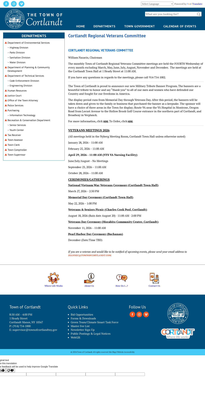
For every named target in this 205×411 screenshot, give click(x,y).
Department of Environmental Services (29, 42)
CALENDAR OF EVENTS (179, 26)
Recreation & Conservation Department (29, 120)
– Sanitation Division (19, 57)
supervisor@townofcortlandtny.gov (35, 330)
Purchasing (13, 110)
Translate (194, 3)
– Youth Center (16, 130)
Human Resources (17, 90)
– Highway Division (18, 47)
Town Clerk (14, 144)
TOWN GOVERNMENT (139, 26)
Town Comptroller (17, 149)
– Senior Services (17, 125)
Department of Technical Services (26, 75)
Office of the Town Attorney (23, 100)
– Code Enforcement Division (23, 80)
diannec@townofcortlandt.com (89, 255)
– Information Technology (21, 115)
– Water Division (16, 62)
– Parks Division (16, 52)
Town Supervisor (16, 154)
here (105, 121)
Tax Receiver (14, 135)
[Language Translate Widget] (157, 4)
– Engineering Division (20, 85)
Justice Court (14, 95)
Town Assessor (15, 139)
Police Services (15, 105)
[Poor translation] (10, 370)
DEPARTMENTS (104, 26)
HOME (80, 26)
